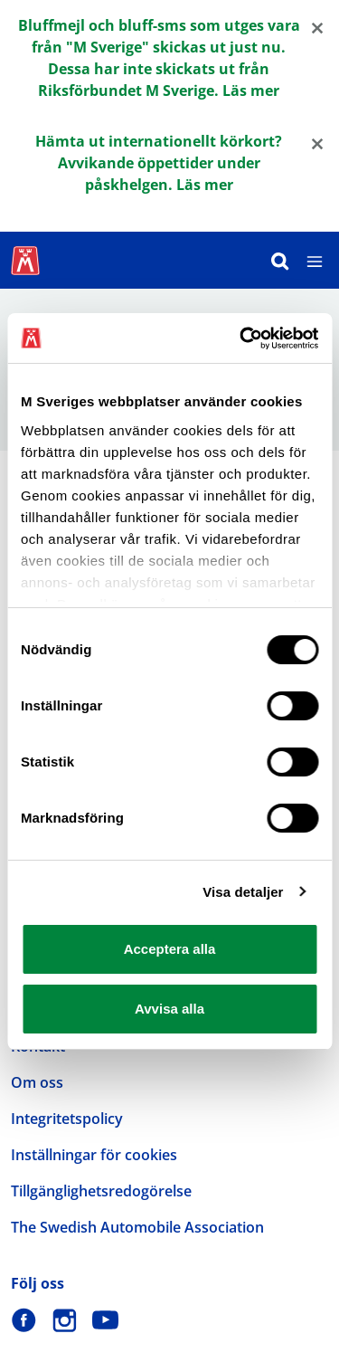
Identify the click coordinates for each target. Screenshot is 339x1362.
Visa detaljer (242, 892)
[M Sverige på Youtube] (105, 1320)
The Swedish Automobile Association (137, 1227)
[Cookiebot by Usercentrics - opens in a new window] (241, 338)
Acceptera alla (170, 949)
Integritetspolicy (67, 1119)
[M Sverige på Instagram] (65, 1320)
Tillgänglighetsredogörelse (101, 1191)
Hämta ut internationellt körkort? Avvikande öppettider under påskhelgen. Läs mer (158, 163)
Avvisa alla (169, 1008)
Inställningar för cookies (94, 1155)
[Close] (317, 26)
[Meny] (314, 260)
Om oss (37, 1082)
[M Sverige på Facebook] (24, 1320)
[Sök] (280, 260)
